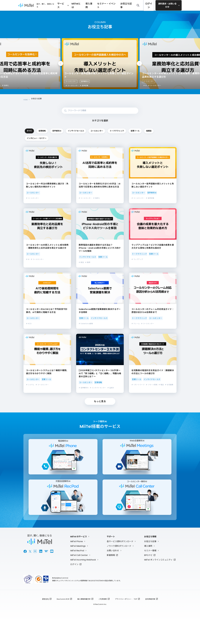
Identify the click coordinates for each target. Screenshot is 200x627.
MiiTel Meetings (78, 550)
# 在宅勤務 (169, 385)
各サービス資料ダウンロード (120, 546)
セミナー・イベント (112, 5)
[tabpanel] (100, 63)
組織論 (100, 137)
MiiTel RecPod (77, 555)
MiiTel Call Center (79, 560)
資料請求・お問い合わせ (167, 5)
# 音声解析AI (84, 388)
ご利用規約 (103, 604)
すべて (39, 129)
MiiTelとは (87, 5)
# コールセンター (72, 85)
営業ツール (69, 137)
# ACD (28, 324)
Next (139, 63)
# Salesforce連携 (86, 324)
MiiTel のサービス (78, 541)
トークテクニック (39, 137)
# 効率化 (83, 85)
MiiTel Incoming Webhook (83, 564)
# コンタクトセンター (98, 388)
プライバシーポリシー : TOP (126, 604)
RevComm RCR (63, 604)
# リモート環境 (151, 385)
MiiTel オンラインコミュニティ (158, 564)
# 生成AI (110, 388)
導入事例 (98, 5)
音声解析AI (163, 81)
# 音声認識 (162, 85)
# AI (27, 259)
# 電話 (161, 385)
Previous (60, 63)
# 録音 (81, 262)
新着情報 (111, 560)
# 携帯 (87, 262)
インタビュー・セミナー (130, 137)
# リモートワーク (138, 385)
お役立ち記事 (128, 5)
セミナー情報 (150, 555)
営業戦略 (69, 129)
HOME (26, 98)
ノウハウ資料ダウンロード (119, 550)
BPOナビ (148, 560)
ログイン (148, 5)
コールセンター (70, 81)
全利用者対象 (150, 604)
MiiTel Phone (76, 546)
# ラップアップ (137, 259)
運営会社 (45, 604)
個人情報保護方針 (84, 604)
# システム (30, 385)
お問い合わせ (113, 555)
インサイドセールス (130, 129)
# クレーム (136, 324)
